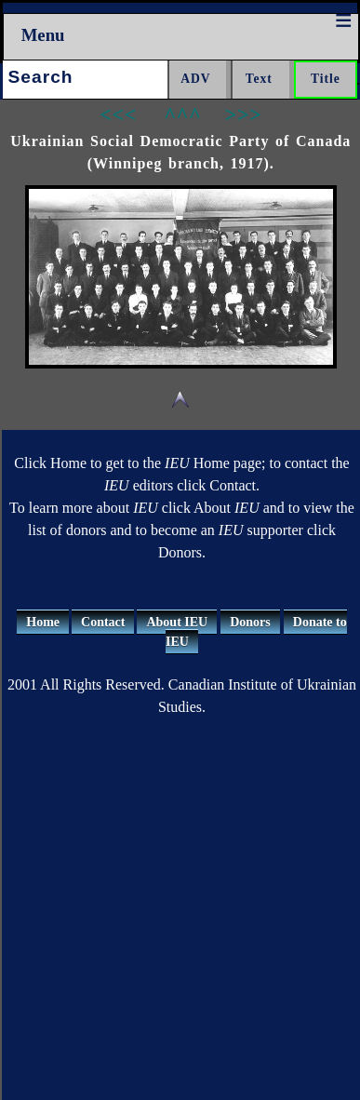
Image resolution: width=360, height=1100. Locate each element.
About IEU (176, 622)
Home (43, 622)
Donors (250, 622)
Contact (103, 622)
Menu (43, 35)
